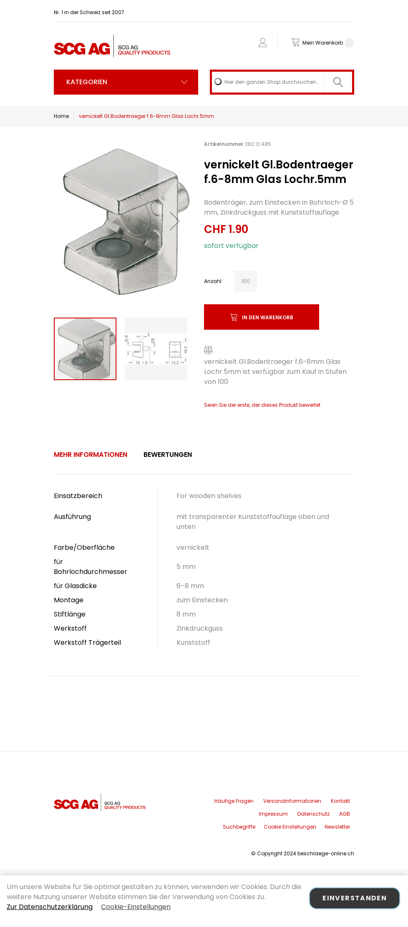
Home (61, 116)
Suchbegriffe (239, 826)
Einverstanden (354, 898)
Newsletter (337, 826)
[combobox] (282, 82)
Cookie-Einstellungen (136, 907)
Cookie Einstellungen (290, 826)
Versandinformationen (292, 800)
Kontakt (340, 800)
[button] (174, 221)
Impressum (273, 813)
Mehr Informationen (90, 454)
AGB (344, 813)
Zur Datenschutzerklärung (50, 907)
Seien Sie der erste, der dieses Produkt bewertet (262, 404)
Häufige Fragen (234, 800)
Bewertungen (168, 454)
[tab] (90, 455)
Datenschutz (313, 813)
